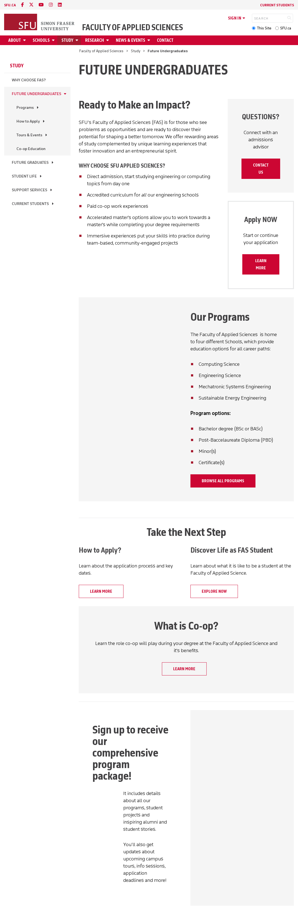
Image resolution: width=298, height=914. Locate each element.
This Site (264, 28)
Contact (165, 40)
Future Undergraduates (36, 94)
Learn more (260, 264)
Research (94, 40)
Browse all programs (223, 480)
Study (67, 40)
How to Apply (28, 121)
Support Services (29, 190)
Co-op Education (31, 148)
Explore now (214, 591)
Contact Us (261, 169)
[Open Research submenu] (108, 40)
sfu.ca (10, 5)
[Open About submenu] (25, 40)
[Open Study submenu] (77, 40)
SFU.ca (285, 28)
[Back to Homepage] (39, 22)
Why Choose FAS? (29, 80)
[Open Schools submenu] (54, 40)
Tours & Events (29, 135)
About (14, 40)
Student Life (24, 176)
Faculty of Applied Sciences (132, 27)
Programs (25, 107)
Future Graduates (30, 162)
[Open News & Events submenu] (149, 40)
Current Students (277, 5)
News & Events (130, 40)
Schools (41, 40)
